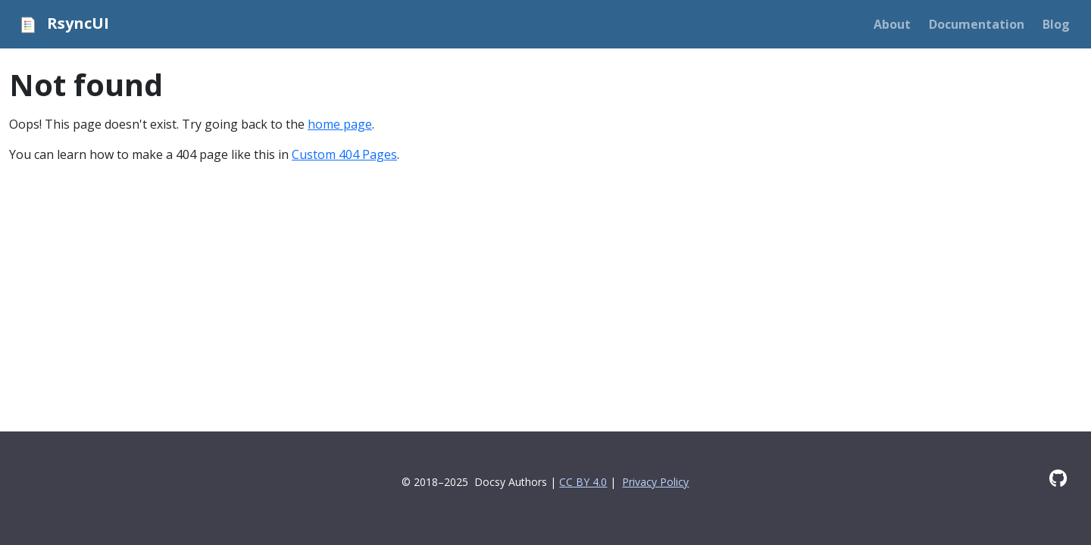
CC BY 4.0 (583, 482)
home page (340, 124)
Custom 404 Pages (344, 154)
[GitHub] (1058, 478)
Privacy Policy (655, 482)
